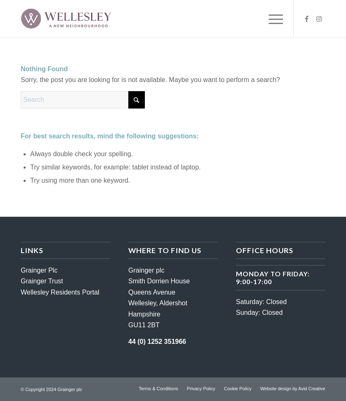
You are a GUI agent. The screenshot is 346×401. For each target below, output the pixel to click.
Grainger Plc (39, 270)
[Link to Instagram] (319, 18)
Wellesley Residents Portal (60, 292)
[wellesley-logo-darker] (66, 18)
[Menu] (271, 18)
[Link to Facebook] (306, 18)
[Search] (83, 100)
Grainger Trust (42, 281)
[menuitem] (271, 18)
